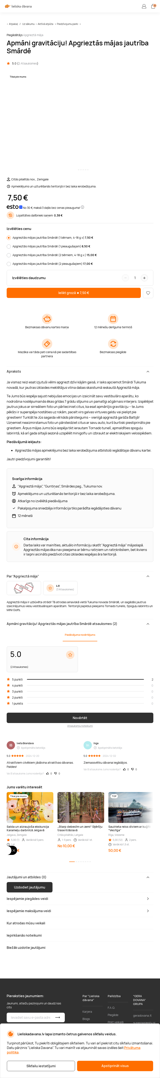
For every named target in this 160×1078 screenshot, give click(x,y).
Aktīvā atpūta (45, 24)
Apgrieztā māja (33, 35)
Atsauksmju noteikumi (80, 726)
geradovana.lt (142, 1015)
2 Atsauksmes (27, 63)
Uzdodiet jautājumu (29, 887)
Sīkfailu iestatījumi (41, 1066)
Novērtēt (80, 718)
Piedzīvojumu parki (68, 24)
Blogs (86, 1019)
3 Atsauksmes (65, 589)
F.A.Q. (111, 1008)
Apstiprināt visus (115, 1065)
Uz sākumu (28, 24)
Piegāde (113, 1015)
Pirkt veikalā (116, 1022)
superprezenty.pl (144, 1023)
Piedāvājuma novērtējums (80, 635)
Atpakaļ (13, 24)
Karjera (87, 1012)
